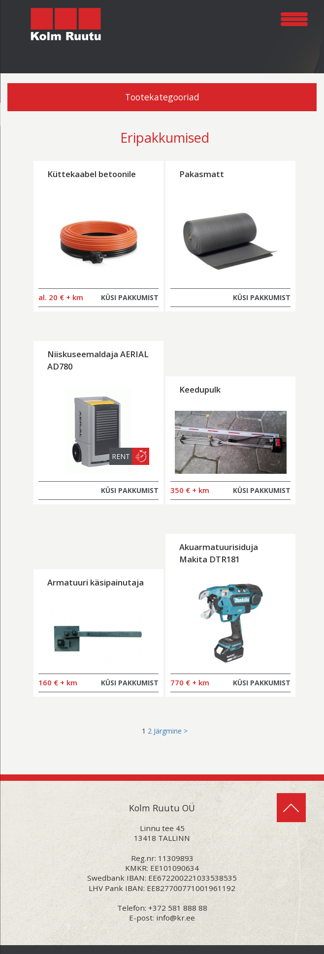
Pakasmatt (201, 174)
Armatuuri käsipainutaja (95, 582)
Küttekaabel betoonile (91, 174)
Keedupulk (200, 389)
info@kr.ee (175, 918)
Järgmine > (171, 731)
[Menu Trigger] (294, 17)
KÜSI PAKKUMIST (130, 297)
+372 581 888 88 (177, 908)
